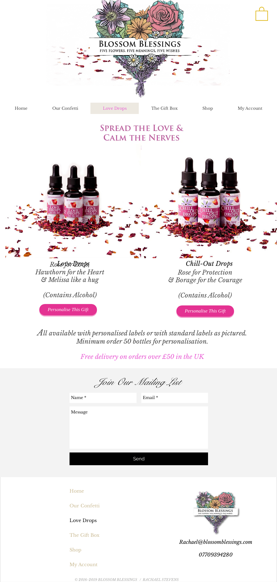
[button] (262, 13)
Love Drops (83, 520)
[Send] (139, 458)
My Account (84, 564)
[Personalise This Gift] (68, 309)
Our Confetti (84, 505)
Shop (75, 550)
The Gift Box (84, 535)
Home (77, 491)
